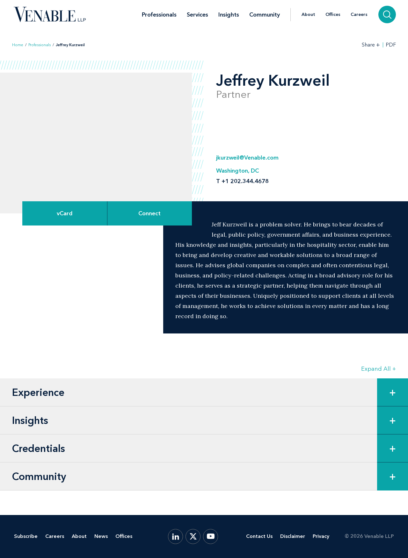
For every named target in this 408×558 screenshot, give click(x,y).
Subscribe (26, 536)
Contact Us (259, 536)
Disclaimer (292, 536)
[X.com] (193, 536)
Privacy (321, 536)
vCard (65, 213)
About (308, 14)
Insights (228, 15)
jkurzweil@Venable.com (247, 157)
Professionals (159, 15)
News (101, 536)
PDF (391, 44)
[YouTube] (210, 536)
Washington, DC (237, 170)
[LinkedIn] (175, 536)
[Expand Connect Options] (149, 213)
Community (264, 15)
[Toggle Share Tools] (371, 44)
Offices (332, 14)
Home (17, 45)
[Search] (387, 14)
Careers (359, 14)
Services (197, 15)
